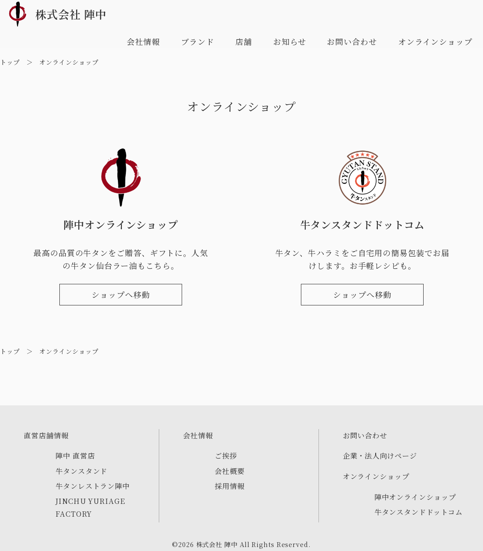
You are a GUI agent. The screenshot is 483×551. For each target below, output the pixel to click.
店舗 (243, 41)
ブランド (197, 41)
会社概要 (230, 471)
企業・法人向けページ (380, 455)
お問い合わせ (352, 41)
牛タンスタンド (81, 471)
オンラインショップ (435, 41)
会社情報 (143, 41)
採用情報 (230, 486)
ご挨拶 (226, 455)
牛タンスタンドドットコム (418, 512)
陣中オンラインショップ (415, 497)
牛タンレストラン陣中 (92, 486)
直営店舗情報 (46, 435)
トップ (10, 61)
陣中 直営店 (75, 455)
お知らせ (289, 41)
